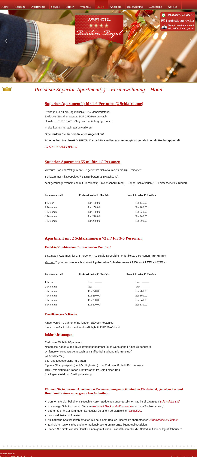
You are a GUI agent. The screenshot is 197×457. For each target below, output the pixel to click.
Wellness (85, 6)
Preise (100, 6)
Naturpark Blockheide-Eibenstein (112, 406)
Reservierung (135, 6)
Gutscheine (155, 6)
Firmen (70, 6)
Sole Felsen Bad (170, 401)
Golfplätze (135, 410)
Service (55, 6)
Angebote (115, 6)
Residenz (20, 6)
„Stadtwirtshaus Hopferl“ (163, 419)
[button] (6, 41)
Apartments (38, 6)
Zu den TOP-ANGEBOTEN (61, 147)
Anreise (172, 6)
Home (5, 6)
